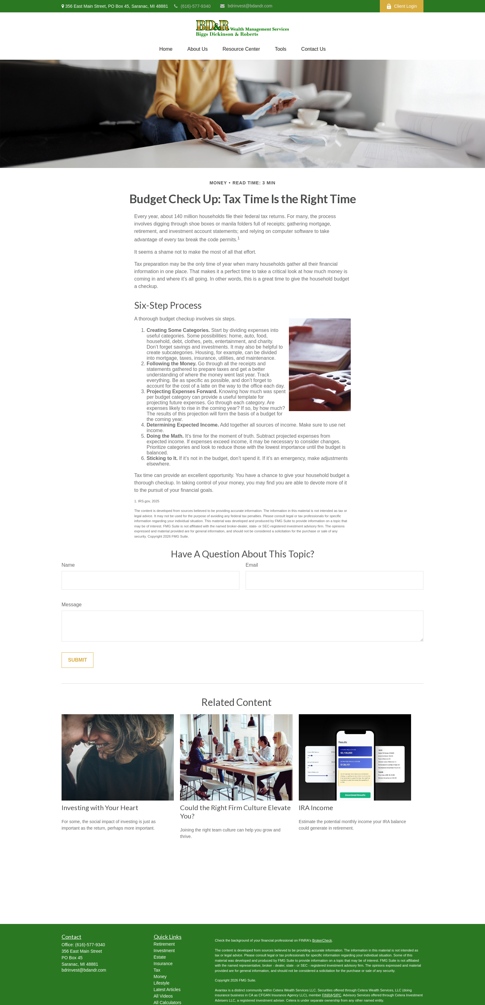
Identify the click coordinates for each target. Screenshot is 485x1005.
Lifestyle (162, 983)
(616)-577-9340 (192, 6)
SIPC (337, 995)
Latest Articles (167, 989)
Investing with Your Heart (100, 807)
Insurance (163, 963)
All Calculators (167, 1002)
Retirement (164, 944)
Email (252, 565)
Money (160, 976)
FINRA (327, 995)
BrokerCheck (322, 940)
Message (72, 604)
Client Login (401, 6)
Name (68, 565)
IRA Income (316, 807)
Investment (164, 950)
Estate (160, 957)
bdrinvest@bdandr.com (246, 5)
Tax (157, 970)
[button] (166, 49)
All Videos (163, 996)
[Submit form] (77, 660)
